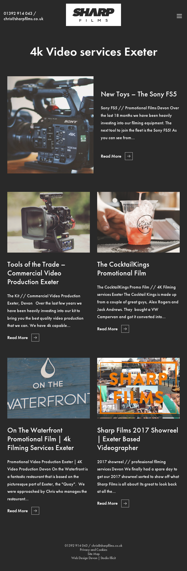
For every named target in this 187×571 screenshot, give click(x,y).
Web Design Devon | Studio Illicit (93, 558)
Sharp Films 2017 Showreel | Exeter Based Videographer (137, 439)
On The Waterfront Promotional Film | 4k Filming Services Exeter (40, 439)
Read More (111, 156)
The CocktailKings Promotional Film (123, 268)
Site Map (94, 554)
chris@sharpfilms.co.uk (23, 18)
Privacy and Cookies (93, 550)
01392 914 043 (18, 13)
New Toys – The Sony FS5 (139, 94)
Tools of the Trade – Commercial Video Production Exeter (36, 273)
